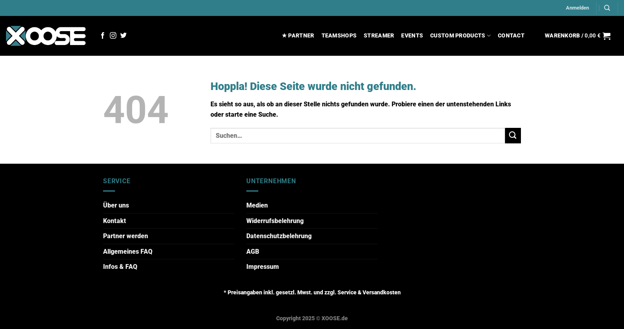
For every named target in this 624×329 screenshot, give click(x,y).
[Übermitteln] (513, 135)
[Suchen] (607, 8)
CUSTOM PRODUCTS (460, 35)
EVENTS (412, 35)
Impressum (262, 266)
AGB (252, 251)
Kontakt (114, 221)
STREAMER (379, 35)
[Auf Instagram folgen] (113, 35)
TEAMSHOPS (339, 35)
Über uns (116, 205)
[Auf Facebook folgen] (102, 35)
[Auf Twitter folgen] (123, 35)
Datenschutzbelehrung (279, 236)
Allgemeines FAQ (127, 251)
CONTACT (511, 35)
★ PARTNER (298, 35)
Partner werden (125, 236)
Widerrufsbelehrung (275, 221)
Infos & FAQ (120, 266)
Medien (257, 205)
